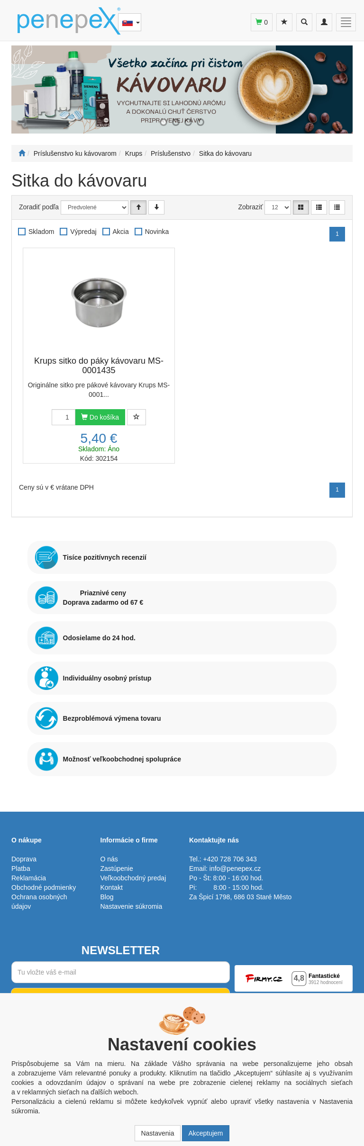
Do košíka (100, 417)
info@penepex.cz (235, 868)
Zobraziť (250, 207)
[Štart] (21, 153)
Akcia (121, 231)
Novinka (157, 231)
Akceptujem (205, 1133)
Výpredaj (83, 231)
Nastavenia (157, 1133)
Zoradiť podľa (39, 207)
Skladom (41, 231)
